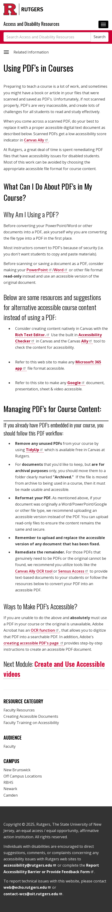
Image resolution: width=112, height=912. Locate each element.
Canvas (36, 140)
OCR (45, 630)
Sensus (73, 571)
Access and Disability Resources (31, 24)
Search (99, 36)
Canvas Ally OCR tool (34, 571)
